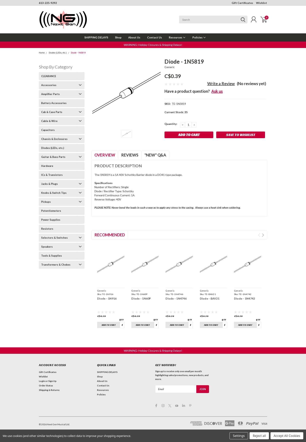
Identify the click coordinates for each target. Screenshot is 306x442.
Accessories (48, 85)
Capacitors (48, 130)
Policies (199, 37)
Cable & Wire (49, 121)
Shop (118, 37)
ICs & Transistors (52, 174)
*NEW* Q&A (155, 155)
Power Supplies (50, 219)
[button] (153, 45)
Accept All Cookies (287, 436)
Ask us (217, 91)
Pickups (46, 201)
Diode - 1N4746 (176, 298)
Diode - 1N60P (141, 298)
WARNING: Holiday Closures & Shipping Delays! (153, 44)
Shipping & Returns (49, 390)
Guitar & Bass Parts (53, 156)
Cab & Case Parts (51, 112)
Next (263, 235)
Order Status (46, 385)
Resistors (47, 228)
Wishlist (261, 2)
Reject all (259, 436)
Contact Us (154, 37)
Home (42, 53)
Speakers (47, 246)
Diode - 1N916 (107, 298)
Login (42, 381)
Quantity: (171, 123)
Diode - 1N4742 (244, 298)
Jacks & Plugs (49, 183)
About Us (134, 37)
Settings (239, 436)
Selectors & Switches (54, 237)
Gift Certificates (242, 2)
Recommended (109, 234)
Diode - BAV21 (209, 298)
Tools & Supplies (51, 255)
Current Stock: (176, 112)
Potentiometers (51, 210)
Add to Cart (108, 324)
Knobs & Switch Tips (54, 192)
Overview (104, 155)
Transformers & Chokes (55, 264)
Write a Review (221, 83)
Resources (177, 37)
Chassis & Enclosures (54, 139)
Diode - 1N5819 (78, 53)
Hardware (47, 165)
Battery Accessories (54, 103)
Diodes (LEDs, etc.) (58, 53)
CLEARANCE (48, 76)
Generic (170, 67)
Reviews (129, 155)
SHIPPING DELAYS (96, 37)
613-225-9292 (48, 2)
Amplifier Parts (50, 94)
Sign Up (52, 381)
